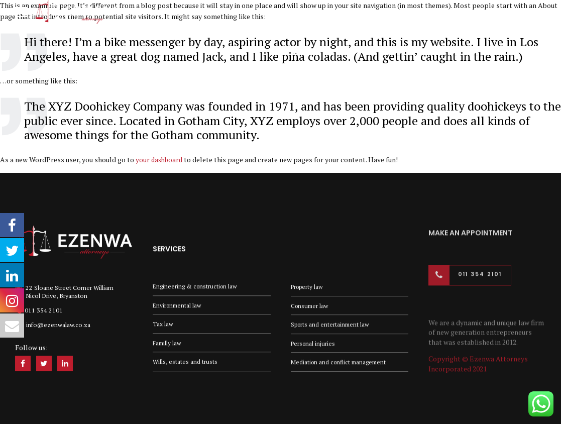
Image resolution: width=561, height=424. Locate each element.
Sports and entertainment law (331, 326)
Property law (307, 287)
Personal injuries (313, 345)
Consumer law (310, 306)
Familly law (167, 342)
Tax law (163, 323)
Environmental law (178, 304)
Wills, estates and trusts (185, 362)
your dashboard (160, 159)
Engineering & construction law (196, 284)
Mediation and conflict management (341, 364)
